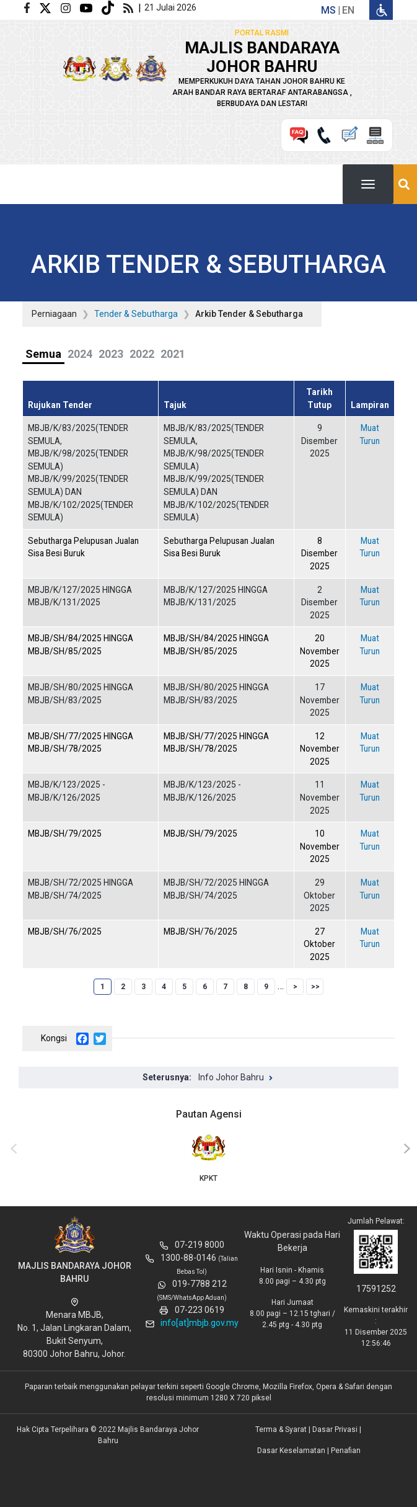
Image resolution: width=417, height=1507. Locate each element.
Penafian (346, 1450)
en (348, 10)
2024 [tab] (80, 353)
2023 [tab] (111, 353)
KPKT (208, 1157)
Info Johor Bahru (231, 1077)
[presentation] (12, 1149)
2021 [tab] (172, 353)
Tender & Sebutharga (136, 314)
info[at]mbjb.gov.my (199, 1323)
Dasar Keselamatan (291, 1450)
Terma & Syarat (281, 1429)
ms (328, 10)
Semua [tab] (43, 353)
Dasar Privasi (335, 1429)
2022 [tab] (141, 353)
